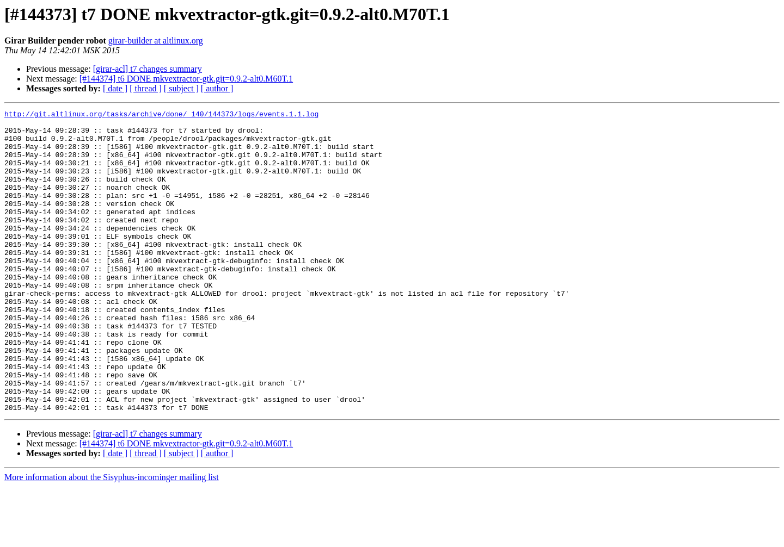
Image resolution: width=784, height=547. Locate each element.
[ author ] (217, 88)
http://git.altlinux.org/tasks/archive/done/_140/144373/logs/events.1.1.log (161, 115)
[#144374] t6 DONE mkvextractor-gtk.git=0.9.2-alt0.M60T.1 (186, 78)
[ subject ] (181, 88)
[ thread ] (146, 88)
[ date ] (115, 88)
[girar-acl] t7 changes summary (147, 68)
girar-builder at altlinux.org (155, 40)
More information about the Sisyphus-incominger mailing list (111, 537)
